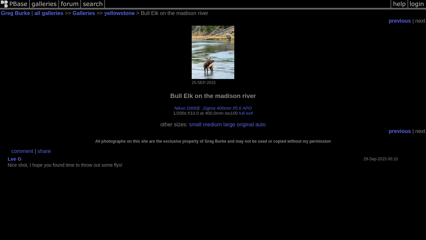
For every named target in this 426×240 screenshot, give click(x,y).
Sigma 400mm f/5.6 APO (227, 108)
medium (212, 124)
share (44, 151)
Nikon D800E (187, 108)
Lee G (15, 159)
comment (22, 151)
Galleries (84, 13)
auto (260, 124)
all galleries (48, 13)
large (229, 124)
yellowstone (119, 13)
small (195, 124)
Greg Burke (15, 13)
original (245, 124)
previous (400, 21)
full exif (246, 113)
